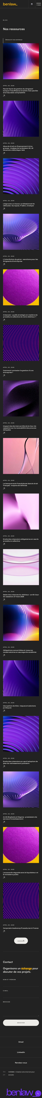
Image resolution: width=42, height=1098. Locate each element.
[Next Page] (21, 941)
